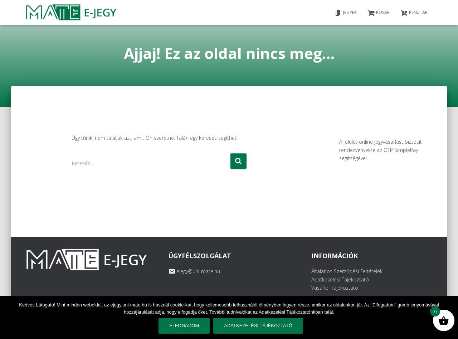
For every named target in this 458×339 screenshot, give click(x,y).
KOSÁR (378, 12)
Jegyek (346, 12)
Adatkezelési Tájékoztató (340, 279)
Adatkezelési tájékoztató (258, 325)
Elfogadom (184, 325)
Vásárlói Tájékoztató (334, 287)
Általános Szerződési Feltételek (347, 271)
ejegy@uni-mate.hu (198, 271)
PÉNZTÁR (414, 12)
